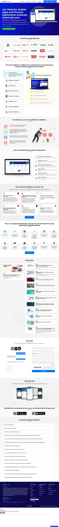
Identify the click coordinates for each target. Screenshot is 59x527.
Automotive (41, 489)
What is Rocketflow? (9, 424)
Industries (22, 1)
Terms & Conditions (52, 490)
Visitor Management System (24, 236)
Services (49, 486)
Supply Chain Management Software (34, 247)
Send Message (43, 371)
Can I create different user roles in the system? (15, 452)
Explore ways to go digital (9, 28)
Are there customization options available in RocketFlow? (18, 463)
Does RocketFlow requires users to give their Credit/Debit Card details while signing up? (25, 442)
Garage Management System (24, 247)
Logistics (41, 487)
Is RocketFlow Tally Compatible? (12, 470)
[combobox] (33, 353)
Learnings (32, 490)
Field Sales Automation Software (54, 236)
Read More (40, 268)
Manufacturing (42, 491)
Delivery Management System (4, 247)
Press (31, 492)
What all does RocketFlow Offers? (12, 431)
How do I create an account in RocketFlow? (14, 449)
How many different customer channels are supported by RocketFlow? (21, 473)
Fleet (40, 495)
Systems (31, 495)
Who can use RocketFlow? (11, 428)
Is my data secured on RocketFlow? (13, 445)
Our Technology (33, 497)
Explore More (29, 217)
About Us (32, 486)
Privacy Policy (51, 492)
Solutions (34, 1)
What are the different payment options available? (16, 459)
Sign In (39, 1)
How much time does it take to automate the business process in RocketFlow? (23, 435)
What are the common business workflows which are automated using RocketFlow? (24, 438)
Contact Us (28, 1)
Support (49, 488)
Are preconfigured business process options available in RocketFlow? (20, 466)
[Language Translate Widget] (34, 499)
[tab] (14, 74)
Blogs (31, 488)
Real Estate (41, 493)
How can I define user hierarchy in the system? (15, 456)
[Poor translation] (3, 513)
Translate (32, 501)
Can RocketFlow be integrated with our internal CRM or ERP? (18, 477)
